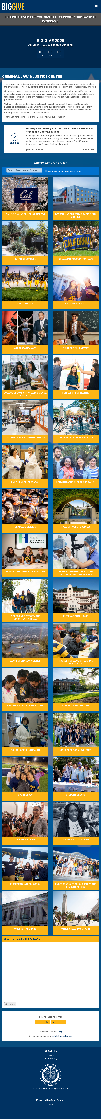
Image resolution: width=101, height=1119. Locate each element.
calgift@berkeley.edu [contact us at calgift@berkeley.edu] (62, 1036)
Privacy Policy (50, 1058)
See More (10, 1004)
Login (50, 1104)
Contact (50, 1055)
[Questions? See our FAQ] (60, 1031)
